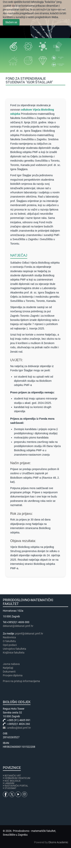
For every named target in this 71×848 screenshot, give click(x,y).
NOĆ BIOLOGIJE (13, 780)
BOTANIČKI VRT (12, 775)
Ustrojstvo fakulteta (14, 648)
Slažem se (11, 22)
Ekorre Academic (58, 842)
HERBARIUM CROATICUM (17, 778)
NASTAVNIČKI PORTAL (16, 785)
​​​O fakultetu (9, 641)
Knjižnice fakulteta (13, 652)
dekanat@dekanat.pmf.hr (18, 625)
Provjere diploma (13, 675)
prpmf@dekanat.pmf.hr (29, 633)
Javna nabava (11, 663)
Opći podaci (10, 644)
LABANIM (9, 783)
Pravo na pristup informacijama (22, 681)
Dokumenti (9, 671)
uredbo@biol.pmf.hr (19, 727)
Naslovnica (9, 637)
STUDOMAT (10, 788)
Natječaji (8, 667)
